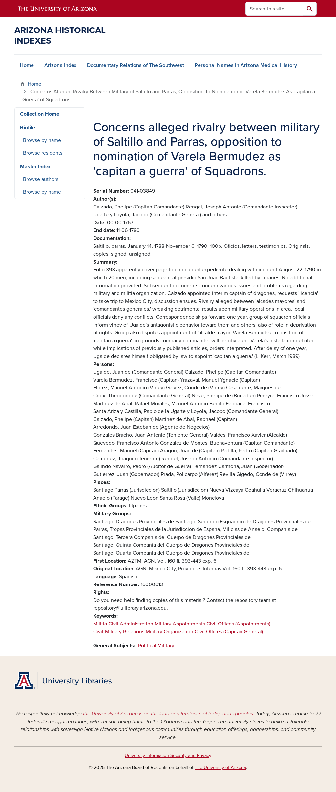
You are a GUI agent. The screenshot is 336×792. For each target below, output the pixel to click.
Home (27, 65)
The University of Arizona (220, 767)
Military (166, 646)
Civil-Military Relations (118, 631)
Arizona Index (60, 65)
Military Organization (169, 631)
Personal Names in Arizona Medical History (246, 65)
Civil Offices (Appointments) (238, 624)
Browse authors (40, 179)
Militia (100, 624)
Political (147, 646)
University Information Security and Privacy (168, 755)
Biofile (27, 127)
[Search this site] (274, 9)
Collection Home (39, 114)
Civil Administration (130, 624)
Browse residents (42, 153)
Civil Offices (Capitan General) (229, 631)
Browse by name (42, 140)
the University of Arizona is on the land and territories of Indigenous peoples (168, 713)
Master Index (35, 166)
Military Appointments (180, 624)
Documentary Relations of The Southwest (135, 65)
